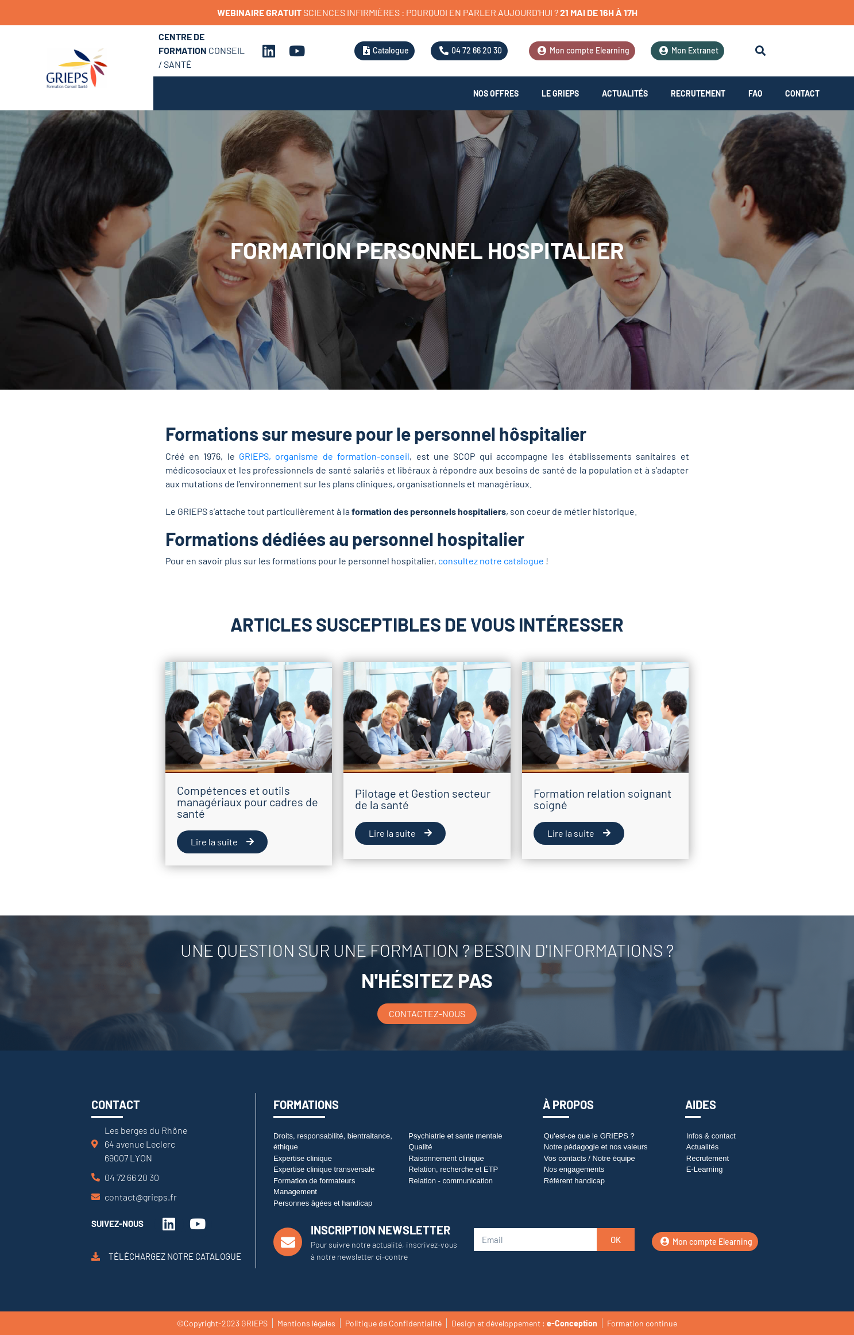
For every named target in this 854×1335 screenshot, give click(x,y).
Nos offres (496, 93)
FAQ (755, 93)
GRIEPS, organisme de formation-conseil (324, 456)
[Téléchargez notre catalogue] (95, 1256)
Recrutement (698, 93)
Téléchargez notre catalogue (175, 1256)
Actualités (625, 93)
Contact (802, 93)
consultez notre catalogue (491, 560)
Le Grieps (560, 93)
